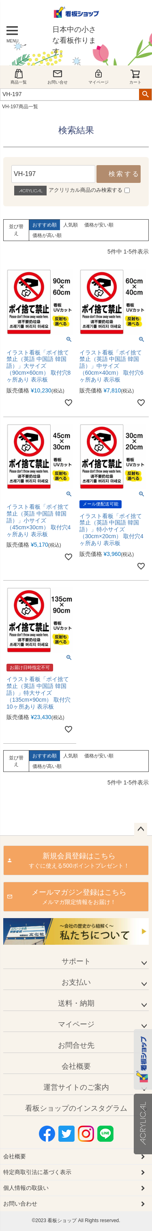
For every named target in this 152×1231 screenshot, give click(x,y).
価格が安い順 (98, 225)
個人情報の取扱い (26, 1188)
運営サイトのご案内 (76, 1087)
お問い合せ (57, 76)
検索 (145, 94)
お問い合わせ (20, 1203)
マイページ (98, 76)
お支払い (76, 982)
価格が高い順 (47, 235)
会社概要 (76, 1066)
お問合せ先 (76, 1045)
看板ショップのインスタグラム (76, 1108)
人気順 (70, 225)
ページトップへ (140, 829)
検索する (124, 173)
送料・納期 (76, 1003)
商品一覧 (19, 76)
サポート (76, 961)
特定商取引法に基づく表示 (37, 1172)
